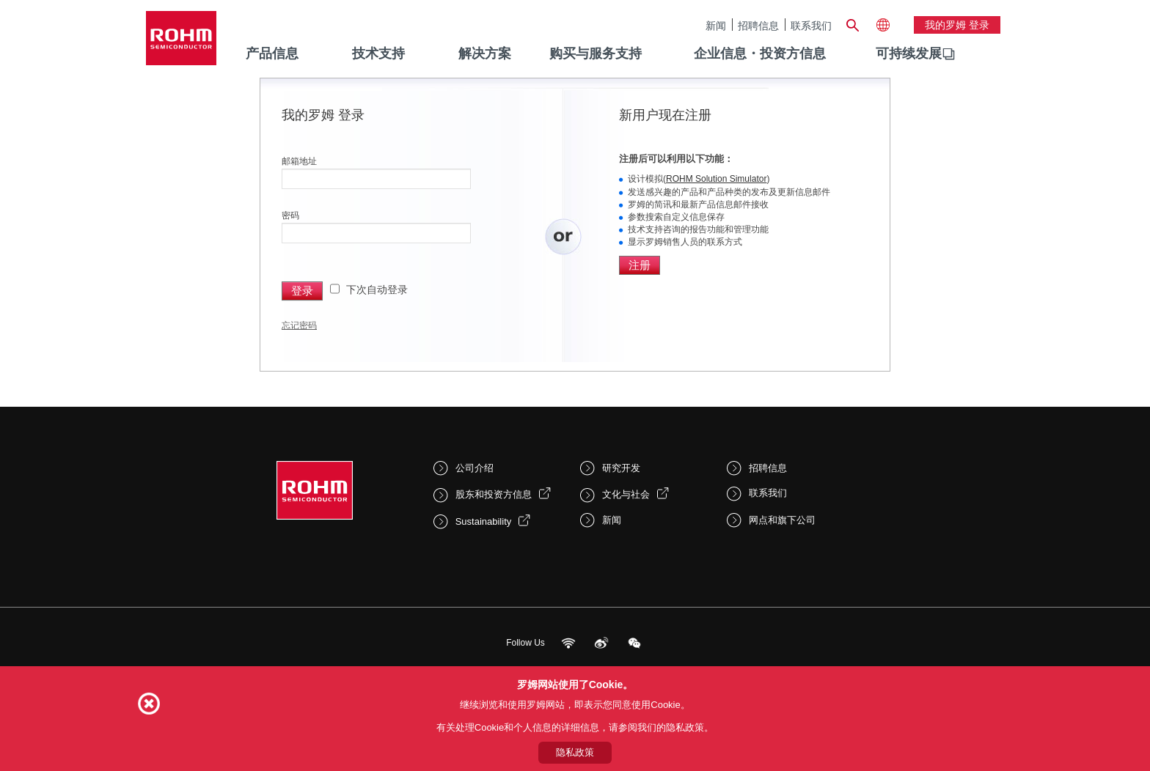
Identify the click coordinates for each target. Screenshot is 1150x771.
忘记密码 (299, 325)
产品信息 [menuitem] (272, 53)
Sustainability (483, 521)
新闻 (716, 25)
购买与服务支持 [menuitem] (595, 53)
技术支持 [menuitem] (378, 53)
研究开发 (621, 467)
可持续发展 (909, 53)
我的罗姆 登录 (957, 25)
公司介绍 (474, 467)
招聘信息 (758, 25)
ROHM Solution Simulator (716, 179)
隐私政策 (575, 752)
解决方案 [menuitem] (484, 53)
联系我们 (811, 25)
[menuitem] (909, 54)
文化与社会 (626, 494)
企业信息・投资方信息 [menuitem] (760, 53)
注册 (640, 265)
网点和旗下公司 (782, 519)
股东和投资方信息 (493, 494)
